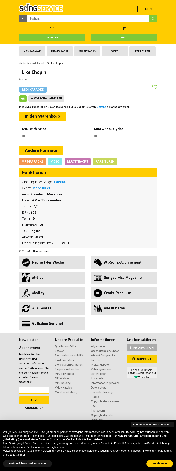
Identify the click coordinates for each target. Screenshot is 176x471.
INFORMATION (142, 348)
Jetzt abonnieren (34, 401)
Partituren (142, 51)
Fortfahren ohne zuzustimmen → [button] (152, 424)
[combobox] (88, 18)
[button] (23, 18)
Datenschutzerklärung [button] (126, 432)
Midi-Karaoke (59, 51)
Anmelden (52, 37)
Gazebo (24, 79)
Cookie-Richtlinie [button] (76, 439)
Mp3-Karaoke (32, 51)
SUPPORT (141, 359)
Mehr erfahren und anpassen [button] (27, 463)
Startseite (24, 63)
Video (114, 51)
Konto (124, 37)
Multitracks (87, 51)
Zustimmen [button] (159, 463)
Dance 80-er (41, 188)
